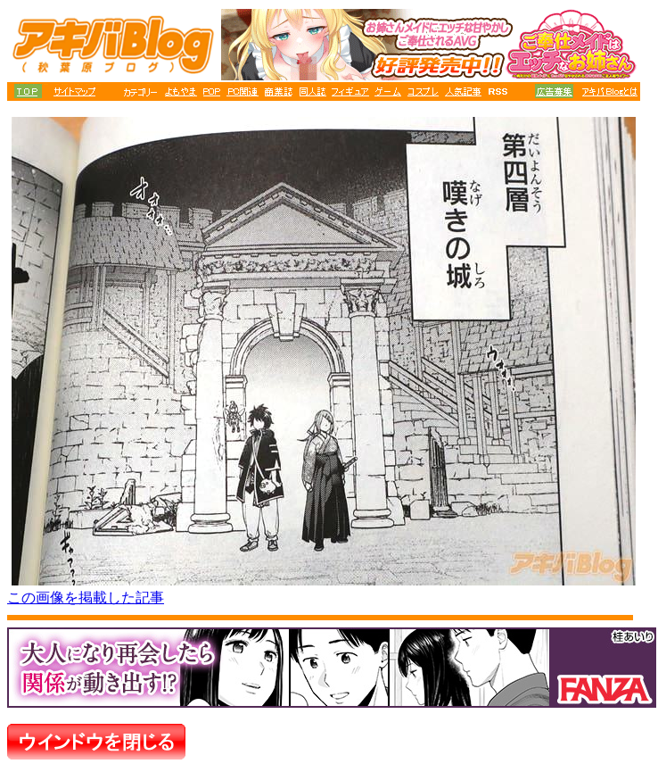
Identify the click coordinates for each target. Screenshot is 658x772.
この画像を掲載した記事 (85, 597)
